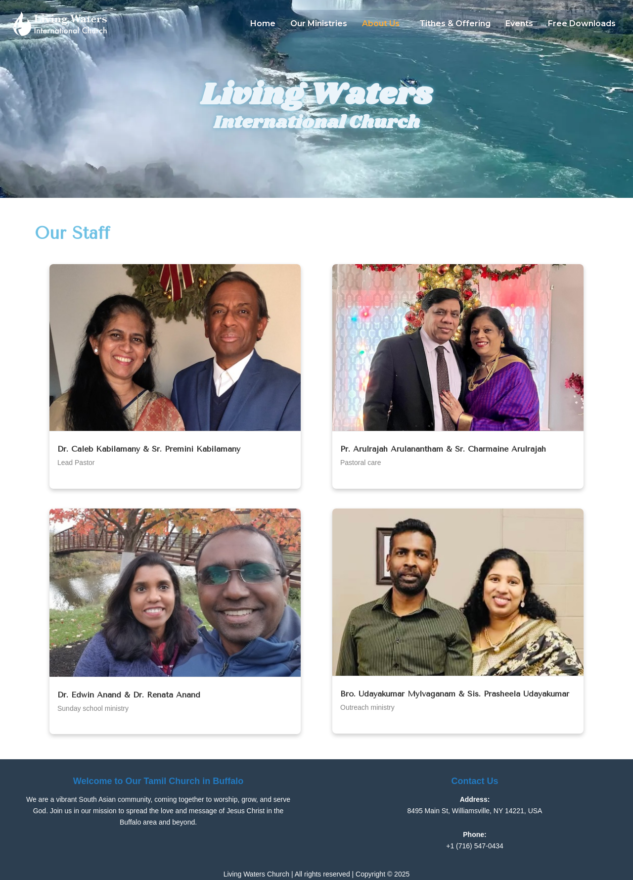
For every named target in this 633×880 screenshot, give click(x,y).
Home (262, 23)
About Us (381, 23)
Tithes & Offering (455, 23)
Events (519, 23)
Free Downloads (582, 23)
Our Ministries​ (318, 23)
